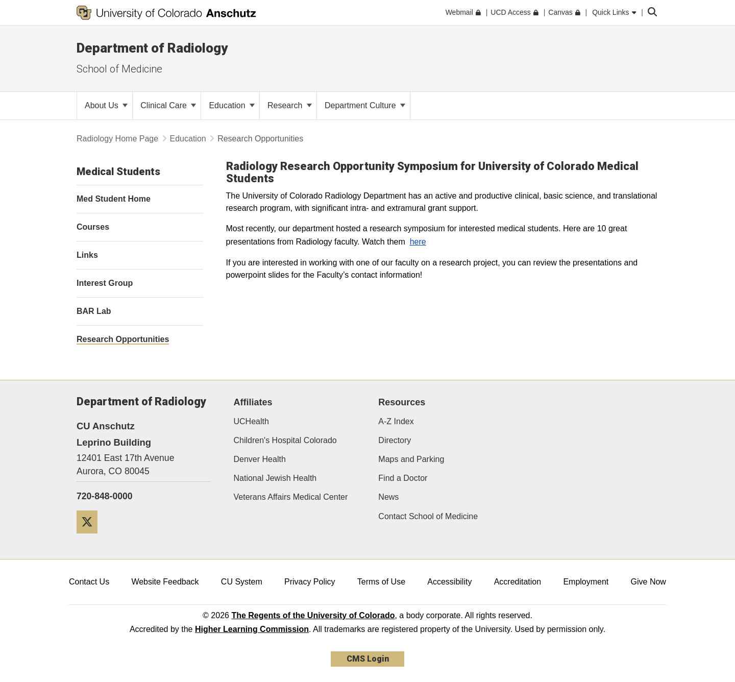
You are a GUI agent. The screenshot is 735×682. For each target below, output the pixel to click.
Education (232, 105)
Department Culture (365, 105)
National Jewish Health (275, 478)
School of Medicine (119, 69)
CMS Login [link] (368, 659)
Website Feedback (165, 581)
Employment (585, 581)
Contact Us (89, 581)
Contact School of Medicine (428, 516)
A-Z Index (395, 421)
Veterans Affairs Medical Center (291, 497)
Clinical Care (168, 105)
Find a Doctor (402, 478)
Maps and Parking (411, 459)
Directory (394, 440)
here (418, 241)
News (388, 497)
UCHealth (251, 421)
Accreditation (518, 581)
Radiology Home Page (117, 138)
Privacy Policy (309, 581)
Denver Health (260, 459)
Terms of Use (381, 581)
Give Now (648, 581)
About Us (106, 105)
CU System (241, 581)
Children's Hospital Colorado (285, 440)
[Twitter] (91, 537)
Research (289, 105)
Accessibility (449, 581)
